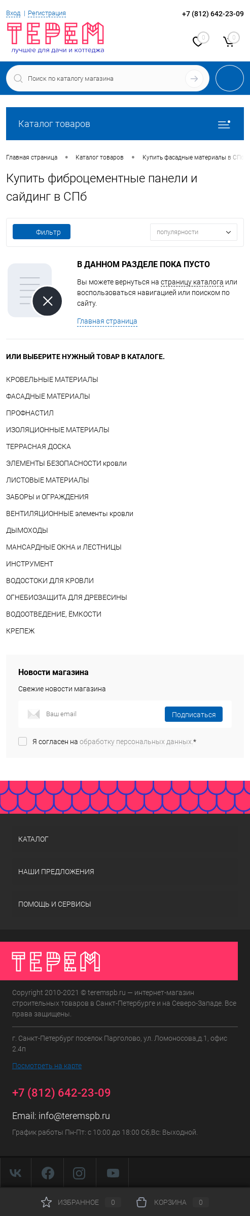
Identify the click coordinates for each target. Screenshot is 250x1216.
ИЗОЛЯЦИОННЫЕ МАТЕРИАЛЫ (58, 430)
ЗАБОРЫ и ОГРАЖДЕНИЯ (47, 497)
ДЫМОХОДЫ (27, 530)
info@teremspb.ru (74, 1115)
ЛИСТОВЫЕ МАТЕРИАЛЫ (47, 480)
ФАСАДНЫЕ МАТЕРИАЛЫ (48, 396)
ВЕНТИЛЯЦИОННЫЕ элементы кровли (69, 513)
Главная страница (107, 321)
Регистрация (47, 13)
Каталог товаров (125, 123)
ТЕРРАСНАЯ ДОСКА (38, 446)
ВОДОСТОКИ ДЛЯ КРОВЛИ (50, 581)
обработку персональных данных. (136, 742)
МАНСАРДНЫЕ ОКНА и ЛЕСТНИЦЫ (64, 547)
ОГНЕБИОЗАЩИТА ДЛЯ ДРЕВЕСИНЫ (66, 597)
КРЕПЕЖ (20, 631)
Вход (13, 13)
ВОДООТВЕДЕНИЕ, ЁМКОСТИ (53, 614)
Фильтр (41, 232)
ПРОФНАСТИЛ (30, 413)
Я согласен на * (114, 742)
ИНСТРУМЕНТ (29, 564)
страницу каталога (192, 282)
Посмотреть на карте (47, 1066)
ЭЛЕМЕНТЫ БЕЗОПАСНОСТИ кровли (66, 463)
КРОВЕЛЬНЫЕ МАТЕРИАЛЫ (52, 379)
